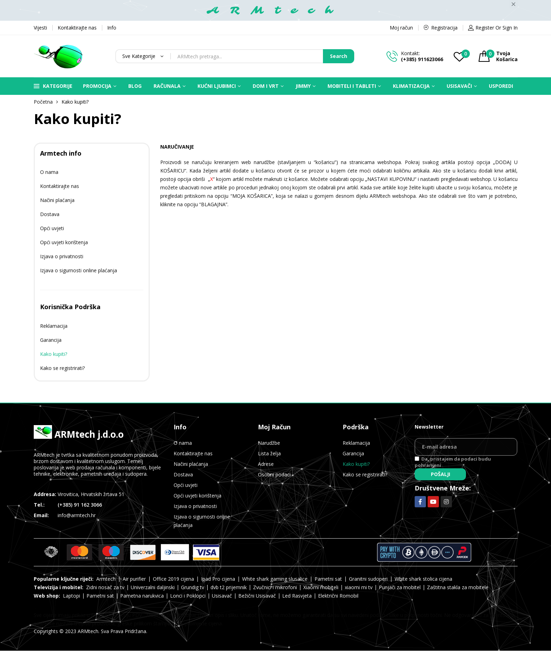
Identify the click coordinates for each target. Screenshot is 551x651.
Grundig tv (192, 587)
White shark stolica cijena (423, 578)
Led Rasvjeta (297, 595)
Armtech (106, 578)
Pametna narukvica (142, 595)
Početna (43, 101)
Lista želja (269, 453)
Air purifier (134, 578)
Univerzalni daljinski (153, 587)
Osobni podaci (274, 474)
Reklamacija (53, 326)
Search (338, 56)
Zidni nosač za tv (105, 587)
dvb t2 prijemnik (228, 587)
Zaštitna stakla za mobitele (457, 587)
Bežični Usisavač (257, 595)
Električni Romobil (338, 595)
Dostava (49, 214)
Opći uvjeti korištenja (64, 242)
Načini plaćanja (57, 200)
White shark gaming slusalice (274, 578)
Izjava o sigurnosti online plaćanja (78, 270)
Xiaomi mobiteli (320, 587)
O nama (49, 172)
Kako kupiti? (53, 354)
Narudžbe (269, 443)
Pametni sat (328, 578)
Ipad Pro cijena (218, 578)
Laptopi (71, 595)
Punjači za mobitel (400, 587)
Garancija (50, 340)
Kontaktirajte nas (59, 186)
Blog (135, 86)
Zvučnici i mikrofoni (275, 587)
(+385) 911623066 (422, 59)
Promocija (97, 86)
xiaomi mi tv (358, 587)
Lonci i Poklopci (188, 595)
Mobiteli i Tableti (352, 86)
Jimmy (303, 86)
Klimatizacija (411, 86)
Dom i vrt (266, 86)
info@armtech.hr (77, 515)
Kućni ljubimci (216, 86)
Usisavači (459, 86)
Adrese (266, 464)
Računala (167, 86)
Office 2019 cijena (173, 578)
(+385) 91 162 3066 (80, 504)
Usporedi (501, 86)
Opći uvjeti (52, 228)
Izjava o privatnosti (61, 256)
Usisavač (222, 595)
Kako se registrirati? (62, 368)
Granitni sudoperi (368, 578)
